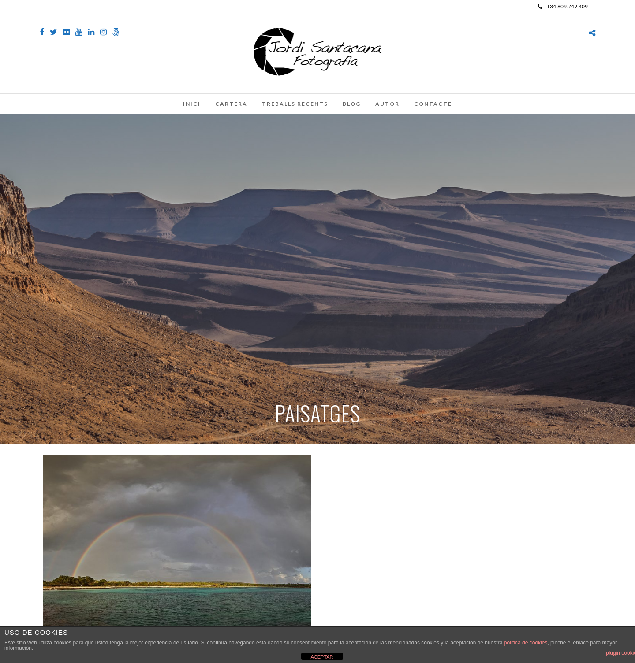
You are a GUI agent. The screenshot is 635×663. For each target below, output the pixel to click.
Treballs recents (295, 103)
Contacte (433, 103)
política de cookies (526, 643)
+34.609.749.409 (563, 6)
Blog (352, 103)
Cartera (231, 103)
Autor (387, 103)
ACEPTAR (321, 656)
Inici (192, 103)
